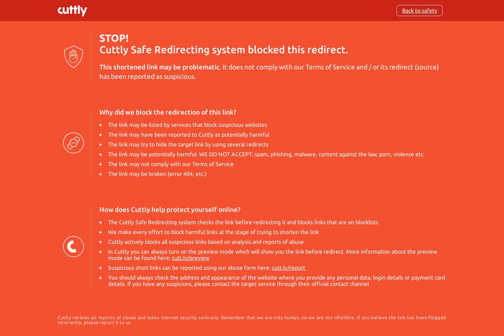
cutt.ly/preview (190, 258)
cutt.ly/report (288, 268)
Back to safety (419, 10)
